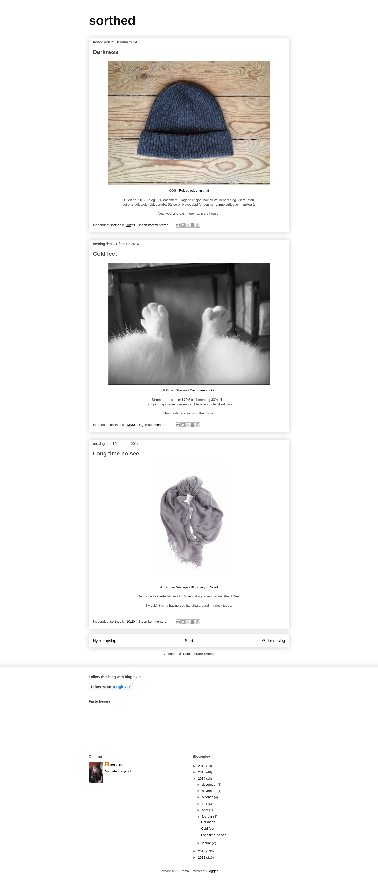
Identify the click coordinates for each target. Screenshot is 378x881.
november (209, 791)
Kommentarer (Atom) (198, 654)
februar (207, 816)
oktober (208, 797)
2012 (202, 857)
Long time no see (116, 453)
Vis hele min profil (118, 771)
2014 (202, 778)
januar (207, 843)
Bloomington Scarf (204, 587)
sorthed (112, 20)
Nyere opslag (105, 641)
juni (205, 804)
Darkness (105, 52)
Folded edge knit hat (194, 190)
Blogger (212, 871)
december (209, 784)
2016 (202, 766)
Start (189, 641)
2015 (202, 772)
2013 (202, 851)
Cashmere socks (202, 390)
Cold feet (105, 254)
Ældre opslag (273, 641)
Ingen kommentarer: (154, 225)
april (205, 810)
